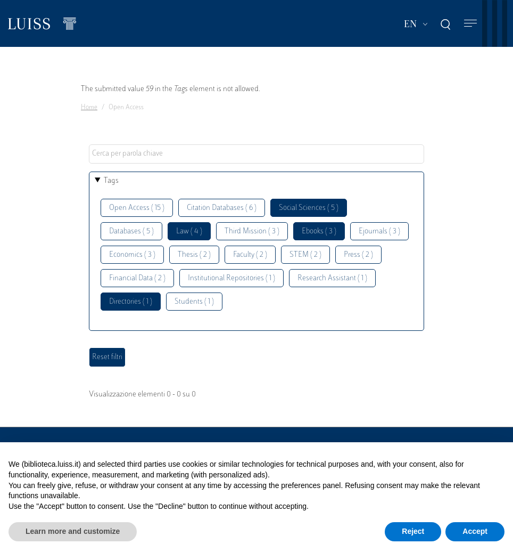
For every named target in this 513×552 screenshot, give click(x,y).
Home (89, 107)
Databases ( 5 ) (131, 232)
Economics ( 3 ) (132, 255)
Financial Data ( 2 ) (137, 278)
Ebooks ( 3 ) (319, 232)
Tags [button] (111, 181)
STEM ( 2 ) (305, 255)
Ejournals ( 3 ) (379, 232)
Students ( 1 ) (194, 302)
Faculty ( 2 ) (250, 255)
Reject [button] (413, 531)
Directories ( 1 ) (130, 302)
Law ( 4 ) (189, 232)
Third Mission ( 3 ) (252, 232)
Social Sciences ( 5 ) (308, 208)
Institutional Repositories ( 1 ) (231, 278)
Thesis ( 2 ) (194, 255)
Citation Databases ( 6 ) (221, 208)
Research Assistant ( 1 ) (332, 278)
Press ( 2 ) (358, 255)
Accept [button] (474, 531)
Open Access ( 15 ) (136, 208)
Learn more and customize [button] (73, 531)
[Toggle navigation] (470, 24)
